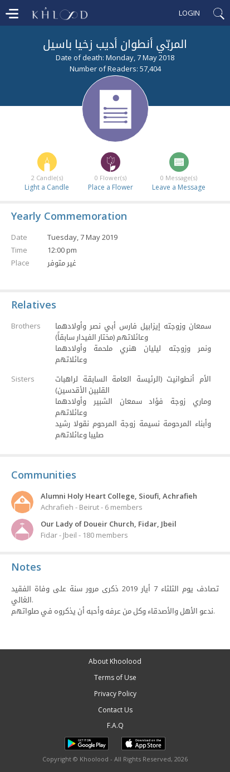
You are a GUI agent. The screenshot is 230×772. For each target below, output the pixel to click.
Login (189, 13)
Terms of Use (115, 677)
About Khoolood (115, 661)
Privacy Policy (115, 693)
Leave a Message (178, 187)
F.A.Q (115, 725)
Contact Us (115, 710)
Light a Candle (47, 187)
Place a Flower (110, 187)
